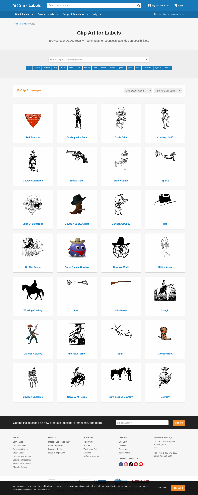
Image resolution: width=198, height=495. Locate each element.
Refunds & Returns (91, 456)
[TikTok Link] (131, 464)
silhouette (147, 68)
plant (130, 68)
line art (87, 68)
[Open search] (138, 5)
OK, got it (178, 488)
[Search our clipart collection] (99, 59)
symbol (158, 68)
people (121, 68)
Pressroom (124, 449)
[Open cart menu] (178, 5)
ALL (29, 68)
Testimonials (124, 453)
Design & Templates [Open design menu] (75, 14)
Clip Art (23, 24)
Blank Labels (18, 442)
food (71, 68)
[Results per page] (168, 91)
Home (15, 24)
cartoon (47, 68)
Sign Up (179, 423)
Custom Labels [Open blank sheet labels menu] (48, 14)
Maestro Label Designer (59, 442)
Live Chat (160, 14)
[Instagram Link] (126, 464)
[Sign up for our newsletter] (142, 423)
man (95, 68)
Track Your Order (91, 449)
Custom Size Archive (22, 456)
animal (37, 68)
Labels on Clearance (22, 460)
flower (63, 68)
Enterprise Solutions (22, 463)
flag (55, 68)
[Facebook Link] (121, 464)
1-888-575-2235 (176, 14)
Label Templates (55, 445)
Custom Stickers (20, 449)
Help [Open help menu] (96, 14)
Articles (86, 445)
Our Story (123, 442)
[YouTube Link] (141, 464)
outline (112, 68)
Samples (87, 453)
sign (138, 68)
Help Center (88, 442)
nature (103, 68)
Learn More (162, 488)
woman (168, 68)
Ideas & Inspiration (56, 453)
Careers (122, 445)
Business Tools (55, 449)
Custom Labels (19, 445)
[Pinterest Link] (136, 464)
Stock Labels (18, 453)
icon (78, 68)
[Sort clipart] (138, 91)
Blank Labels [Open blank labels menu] (24, 14)
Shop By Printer (20, 467)
